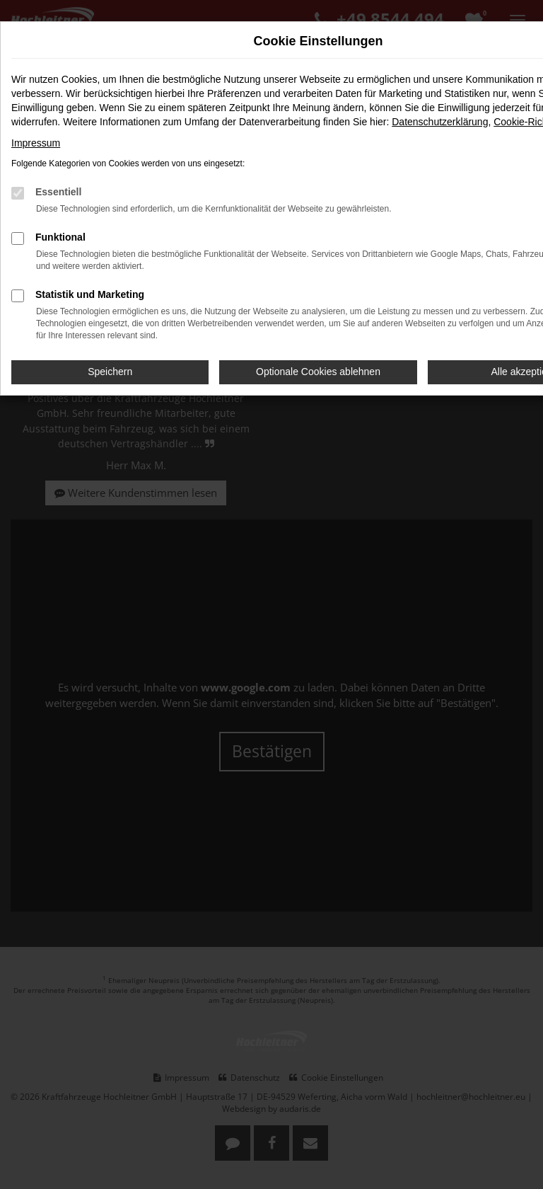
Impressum (35, 143)
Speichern (110, 371)
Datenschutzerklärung (440, 121)
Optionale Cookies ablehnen (318, 371)
